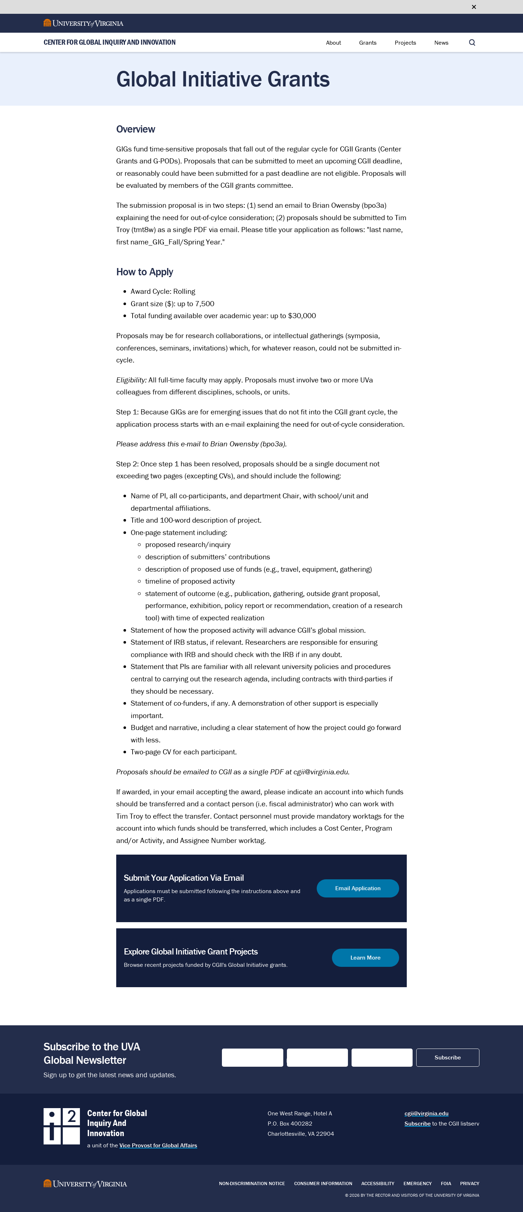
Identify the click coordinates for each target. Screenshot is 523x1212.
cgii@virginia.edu (427, 1113)
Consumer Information (323, 1183)
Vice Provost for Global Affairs (158, 1145)
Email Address (374, 1057)
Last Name (303, 1057)
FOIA (446, 1183)
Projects (405, 42)
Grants (368, 42)
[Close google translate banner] (474, 6)
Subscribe (418, 1123)
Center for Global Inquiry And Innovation (109, 42)
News (441, 42)
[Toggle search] (472, 42)
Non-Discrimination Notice (252, 1183)
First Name (239, 1057)
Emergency (418, 1183)
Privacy (469, 1183)
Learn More (365, 957)
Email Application (358, 888)
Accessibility (377, 1183)
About (333, 42)
